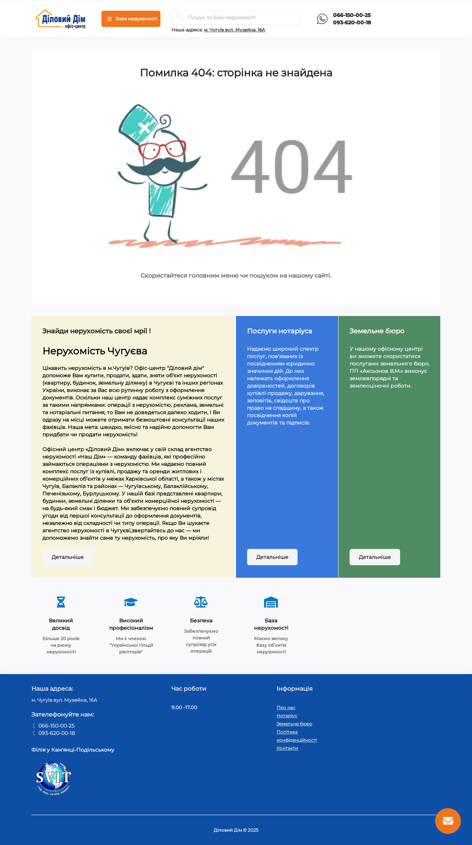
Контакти (287, 748)
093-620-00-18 (352, 22)
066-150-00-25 (352, 15)
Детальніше (68, 557)
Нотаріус (287, 715)
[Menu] (130, 19)
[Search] (179, 17)
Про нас (286, 707)
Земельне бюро (294, 724)
